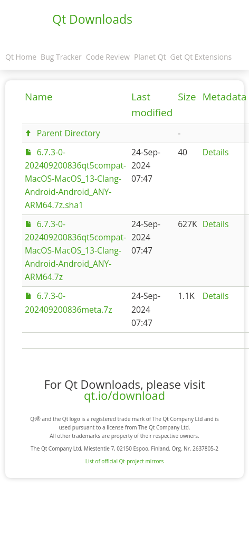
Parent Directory (68, 133)
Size (187, 97)
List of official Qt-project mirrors (124, 461)
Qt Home (20, 57)
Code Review (108, 57)
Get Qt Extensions (201, 57)
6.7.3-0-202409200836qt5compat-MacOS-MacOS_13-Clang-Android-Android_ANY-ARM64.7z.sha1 (75, 178)
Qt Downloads (92, 19)
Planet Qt (150, 57)
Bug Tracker (61, 57)
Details (216, 152)
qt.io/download (124, 395)
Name (39, 97)
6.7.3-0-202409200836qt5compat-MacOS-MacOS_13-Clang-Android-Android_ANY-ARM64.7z (75, 250)
